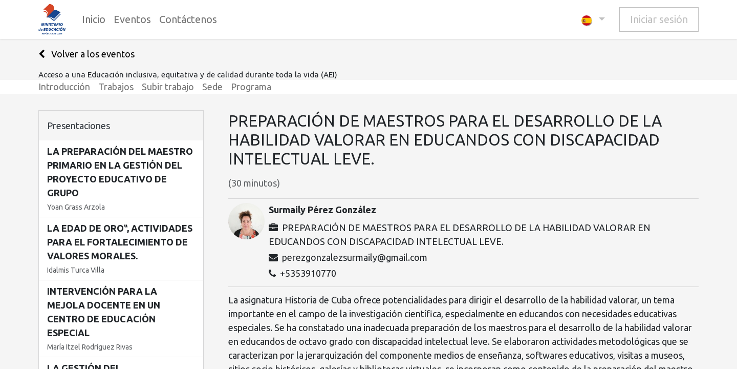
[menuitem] (94, 19)
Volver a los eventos (86, 54)
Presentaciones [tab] (78, 125)
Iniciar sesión (659, 19)
